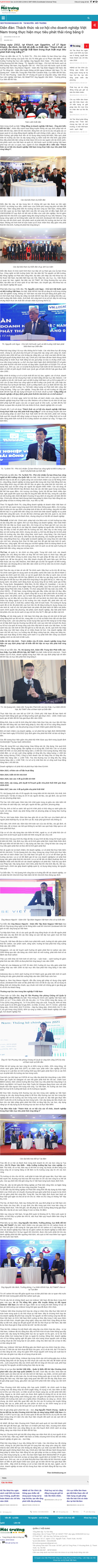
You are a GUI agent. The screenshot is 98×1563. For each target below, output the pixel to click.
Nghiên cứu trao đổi (66, 1518)
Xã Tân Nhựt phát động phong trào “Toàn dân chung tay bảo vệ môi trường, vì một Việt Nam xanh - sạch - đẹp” (79, 124)
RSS (77, 1512)
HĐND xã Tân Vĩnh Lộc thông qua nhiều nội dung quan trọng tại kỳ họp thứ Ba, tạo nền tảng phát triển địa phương (32, 1495)
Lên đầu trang (90, 1512)
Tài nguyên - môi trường (38, 1518)
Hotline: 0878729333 (7, 1540)
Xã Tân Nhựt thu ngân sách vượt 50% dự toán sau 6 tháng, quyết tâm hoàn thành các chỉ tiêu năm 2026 (79, 55)
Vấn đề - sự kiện (12, 1518)
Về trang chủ (7, 1512)
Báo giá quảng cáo (11, 1543)
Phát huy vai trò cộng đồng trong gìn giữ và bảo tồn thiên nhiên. (79, 89)
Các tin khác (7, 1482)
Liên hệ (17, 1523)
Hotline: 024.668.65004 (40, 1512)
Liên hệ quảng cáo (62, 1512)
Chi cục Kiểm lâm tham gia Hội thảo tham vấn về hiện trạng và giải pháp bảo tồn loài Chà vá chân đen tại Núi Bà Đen (77, 1495)
